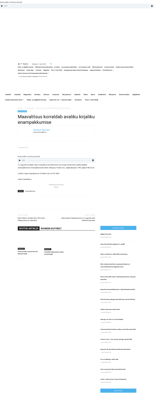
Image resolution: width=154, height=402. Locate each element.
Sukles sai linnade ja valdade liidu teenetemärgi (113, 254)
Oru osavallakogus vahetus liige (109, 359)
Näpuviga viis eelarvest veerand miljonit (111, 319)
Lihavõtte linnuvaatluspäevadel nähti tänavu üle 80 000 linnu (117, 299)
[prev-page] (19, 258)
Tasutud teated (29, 108)
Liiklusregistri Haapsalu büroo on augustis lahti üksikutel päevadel (78, 219)
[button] (51, 64)
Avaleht (20, 108)
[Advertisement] (127, 177)
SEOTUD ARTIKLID (28, 228)
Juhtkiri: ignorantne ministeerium (110, 309)
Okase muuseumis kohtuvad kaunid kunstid (112, 369)
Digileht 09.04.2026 (105, 234)
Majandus (21, 248)
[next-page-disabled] (22, 258)
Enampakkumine (30, 191)
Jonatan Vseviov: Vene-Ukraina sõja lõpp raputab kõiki (116, 339)
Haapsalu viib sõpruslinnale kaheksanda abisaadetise (115, 349)
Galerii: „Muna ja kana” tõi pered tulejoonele (113, 379)
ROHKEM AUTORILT (51, 228)
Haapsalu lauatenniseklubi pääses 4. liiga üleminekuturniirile (117, 289)
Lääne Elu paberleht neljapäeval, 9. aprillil (112, 244)
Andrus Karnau (41, 129)
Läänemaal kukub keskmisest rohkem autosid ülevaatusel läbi (118, 329)
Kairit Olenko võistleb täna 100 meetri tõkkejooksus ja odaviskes (31, 219)
